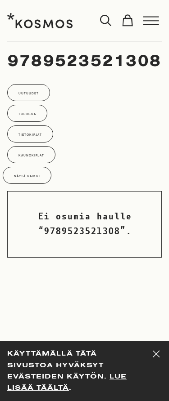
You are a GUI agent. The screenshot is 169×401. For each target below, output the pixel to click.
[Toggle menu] (151, 20)
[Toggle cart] (127, 20)
